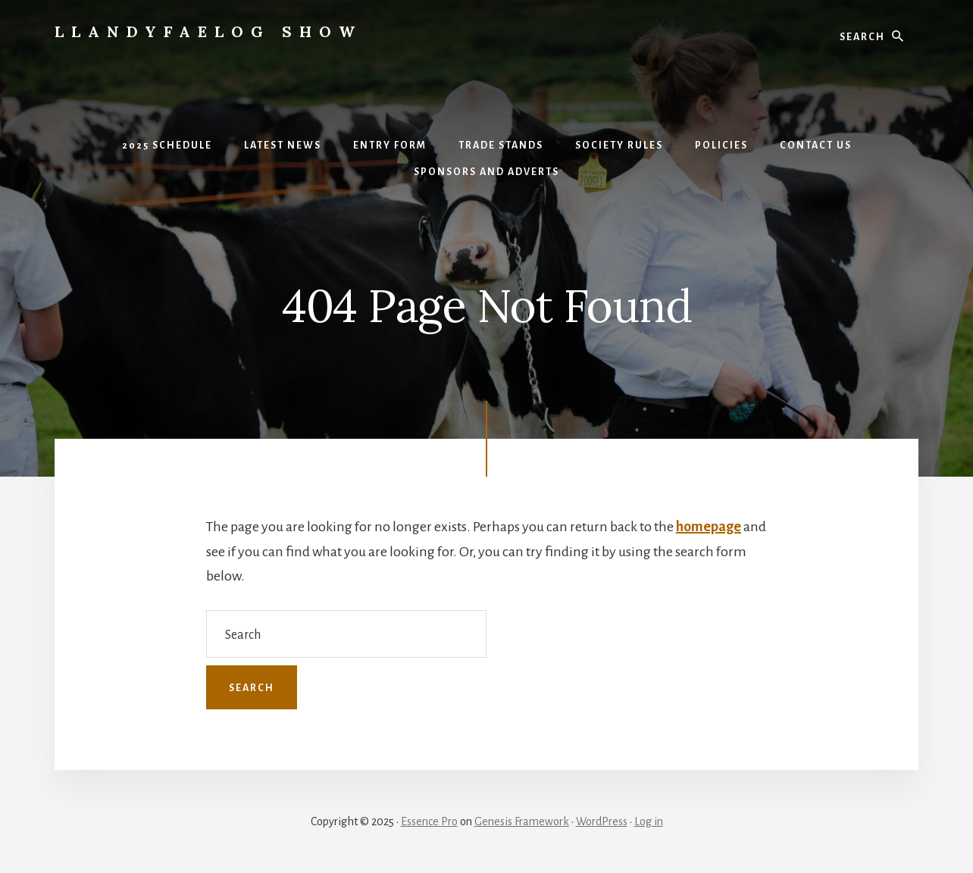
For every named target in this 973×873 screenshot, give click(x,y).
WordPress (601, 821)
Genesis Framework (521, 821)
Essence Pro (429, 821)
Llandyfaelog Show (208, 31)
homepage (708, 526)
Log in (648, 821)
